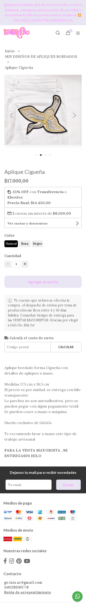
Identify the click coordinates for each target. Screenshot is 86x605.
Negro (37, 244)
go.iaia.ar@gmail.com (23, 582)
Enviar (68, 485)
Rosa (24, 244)
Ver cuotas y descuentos (27, 223)
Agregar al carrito (43, 282)
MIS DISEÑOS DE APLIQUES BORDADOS (41, 56)
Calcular (66, 347)
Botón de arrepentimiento (27, 592)
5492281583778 (16, 587)
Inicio (10, 51)
